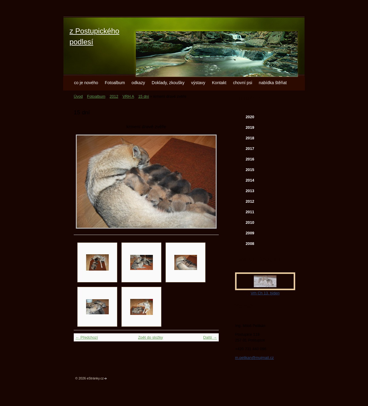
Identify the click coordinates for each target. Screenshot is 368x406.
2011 (250, 212)
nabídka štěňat (273, 82)
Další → (210, 337)
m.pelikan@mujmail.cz (254, 357)
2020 (250, 117)
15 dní (143, 96)
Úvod (78, 96)
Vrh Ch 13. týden (265, 293)
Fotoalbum (115, 82)
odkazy (138, 82)
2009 (250, 233)
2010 (250, 222)
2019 (250, 127)
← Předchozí (87, 337)
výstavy (198, 82)
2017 (250, 148)
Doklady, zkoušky (168, 82)
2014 (250, 180)
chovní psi (242, 82)
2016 (250, 159)
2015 (250, 169)
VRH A (128, 96)
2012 (114, 96)
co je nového (86, 82)
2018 (250, 138)
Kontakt (219, 82)
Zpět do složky (150, 337)
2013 (250, 191)
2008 (250, 243)
